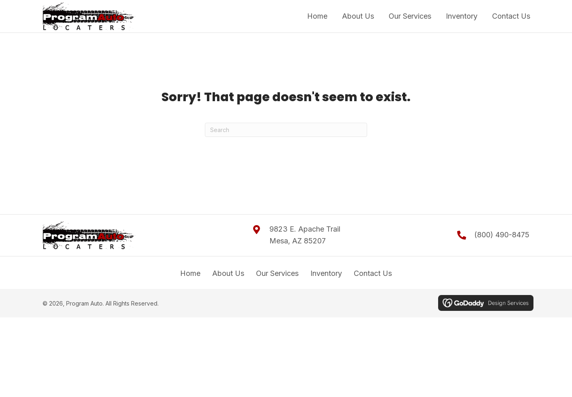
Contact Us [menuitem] (373, 273)
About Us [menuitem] (228, 273)
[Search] (286, 130)
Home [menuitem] (190, 273)
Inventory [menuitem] (326, 273)
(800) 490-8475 (501, 234)
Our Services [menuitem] (277, 273)
